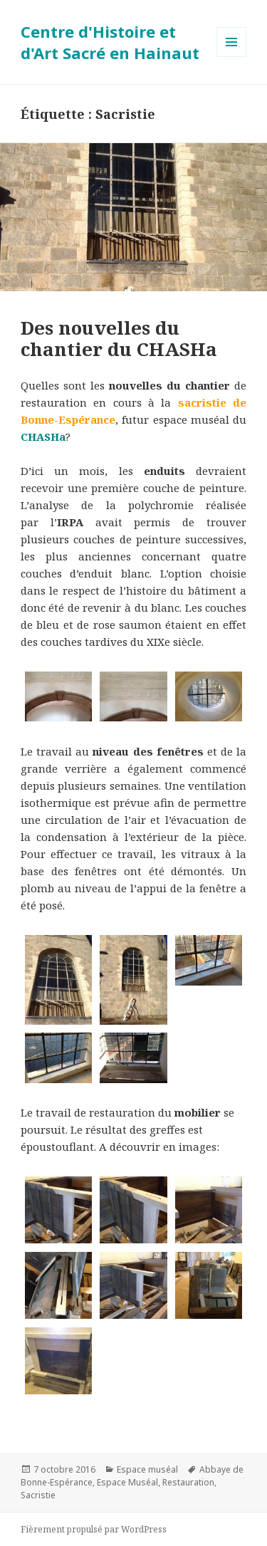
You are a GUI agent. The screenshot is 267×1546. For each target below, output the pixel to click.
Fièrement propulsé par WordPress (94, 1529)
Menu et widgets (231, 56)
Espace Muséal (127, 1482)
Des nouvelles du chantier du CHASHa (119, 338)
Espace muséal (147, 1469)
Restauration (188, 1482)
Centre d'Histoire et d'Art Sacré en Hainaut (110, 42)
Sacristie (38, 1495)
